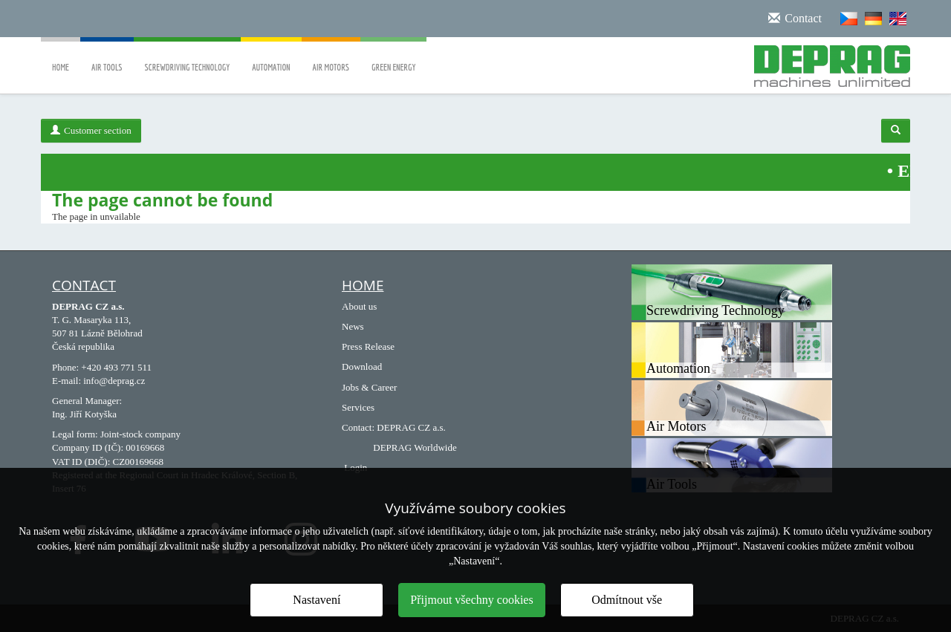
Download (362, 366)
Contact (84, 285)
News (353, 326)
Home (60, 57)
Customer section (91, 130)
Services (358, 407)
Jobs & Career (369, 387)
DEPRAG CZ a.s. (411, 427)
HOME (362, 285)
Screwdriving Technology (187, 57)
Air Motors (331, 57)
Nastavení (316, 599)
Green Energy (393, 57)
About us (359, 306)
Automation (271, 57)
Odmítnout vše (626, 599)
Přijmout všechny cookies (471, 599)
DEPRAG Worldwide (414, 447)
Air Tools (107, 57)
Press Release (368, 346)
